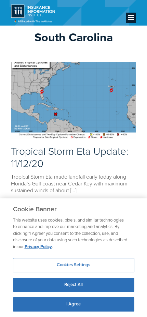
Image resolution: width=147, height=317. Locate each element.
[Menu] (131, 18)
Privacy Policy (38, 247)
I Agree (73, 304)
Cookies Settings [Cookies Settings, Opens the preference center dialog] (73, 265)
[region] (73, 257)
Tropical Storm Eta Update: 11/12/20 (70, 157)
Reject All (73, 284)
